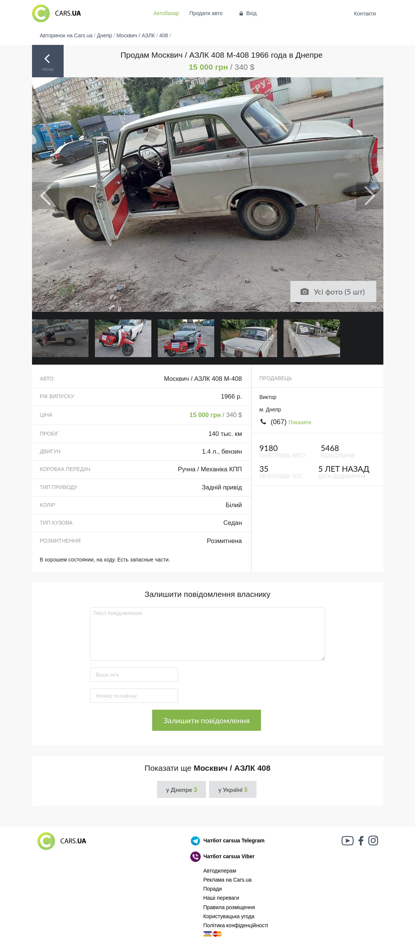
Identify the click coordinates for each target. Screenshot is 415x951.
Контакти (364, 14)
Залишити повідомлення (206, 720)
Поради (212, 889)
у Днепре (181, 789)
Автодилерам (219, 871)
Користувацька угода (229, 916)
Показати (299, 422)
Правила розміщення (229, 907)
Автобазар (166, 13)
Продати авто (206, 13)
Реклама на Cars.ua (227, 880)
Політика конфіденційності (235, 925)
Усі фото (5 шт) (332, 291)
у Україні (232, 789)
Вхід (247, 13)
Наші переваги (221, 898)
